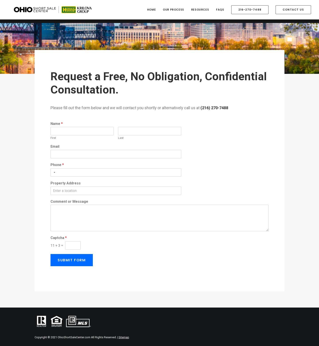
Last (121, 138)
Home (151, 11)
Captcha (59, 238)
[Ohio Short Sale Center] (67, 11)
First (53, 138)
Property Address (66, 183)
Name (57, 124)
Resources (200, 11)
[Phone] (116, 172)
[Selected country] (53, 172)
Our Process (173, 11)
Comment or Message (69, 201)
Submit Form (72, 260)
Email (55, 146)
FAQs (220, 11)
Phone (57, 165)
